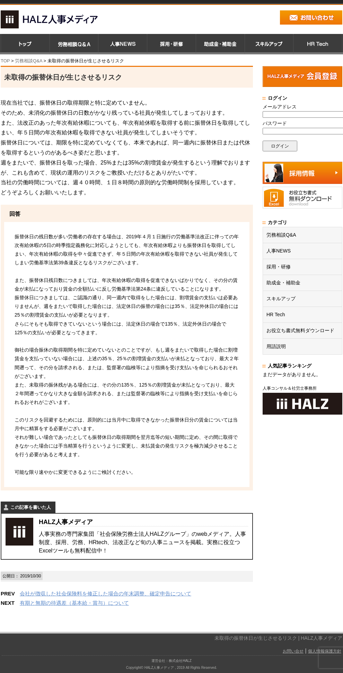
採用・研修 (278, 266)
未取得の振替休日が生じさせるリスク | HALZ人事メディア (278, 638)
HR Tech (275, 314)
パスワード (275, 123)
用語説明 (276, 346)
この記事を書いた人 (30, 507)
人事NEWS (278, 251)
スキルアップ (281, 298)
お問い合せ (293, 651)
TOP (5, 60)
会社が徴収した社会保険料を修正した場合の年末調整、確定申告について (105, 593)
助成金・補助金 (283, 282)
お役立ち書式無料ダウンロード (300, 330)
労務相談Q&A (28, 60)
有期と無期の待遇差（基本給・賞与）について (74, 603)
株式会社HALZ (180, 661)
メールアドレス (280, 106)
